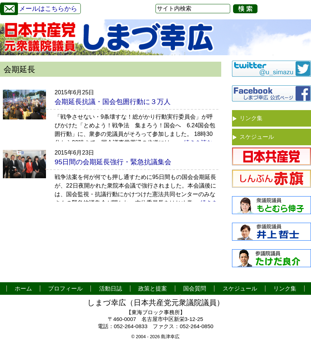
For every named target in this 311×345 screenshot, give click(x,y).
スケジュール (257, 137)
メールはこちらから (38, 7)
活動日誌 (110, 288)
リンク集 (251, 118)
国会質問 (194, 288)
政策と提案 (152, 288)
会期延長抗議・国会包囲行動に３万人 (113, 101)
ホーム (23, 288)
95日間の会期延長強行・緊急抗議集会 (113, 162)
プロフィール (65, 288)
